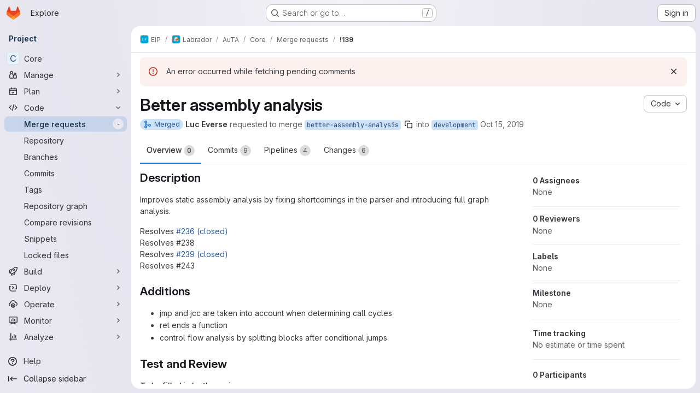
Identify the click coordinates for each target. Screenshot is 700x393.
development (455, 125)
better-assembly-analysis (353, 125)
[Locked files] (65, 255)
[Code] (65, 107)
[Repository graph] (65, 205)
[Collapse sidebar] (65, 378)
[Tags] (65, 189)
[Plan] (65, 91)
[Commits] (65, 173)
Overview (171, 150)
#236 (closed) (202, 231)
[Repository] (65, 140)
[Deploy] (65, 287)
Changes (346, 150)
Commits (229, 150)
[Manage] (65, 74)
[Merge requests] (65, 124)
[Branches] (65, 156)
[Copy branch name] (408, 124)
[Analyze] (65, 336)
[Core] (65, 58)
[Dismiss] (673, 71)
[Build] (65, 271)
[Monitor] (65, 320)
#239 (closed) (202, 254)
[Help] (65, 361)
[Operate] (65, 304)
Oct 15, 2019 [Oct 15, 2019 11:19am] (502, 124)
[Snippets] (65, 238)
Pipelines (287, 150)
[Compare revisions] (65, 222)
